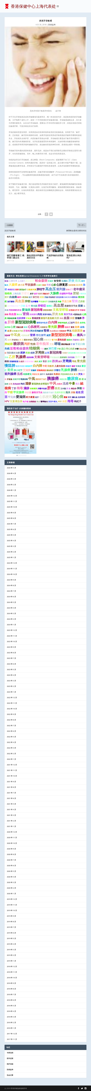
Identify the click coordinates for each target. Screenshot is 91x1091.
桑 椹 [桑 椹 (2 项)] (81, 379)
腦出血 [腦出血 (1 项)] (74, 397)
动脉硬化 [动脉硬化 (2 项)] (27, 374)
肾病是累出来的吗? (74, 256)
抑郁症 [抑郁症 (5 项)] (42, 305)
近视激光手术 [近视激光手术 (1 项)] (74, 310)
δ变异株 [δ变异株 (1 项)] (24, 297)
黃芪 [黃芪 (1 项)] (72, 327)
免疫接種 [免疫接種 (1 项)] (72, 285)
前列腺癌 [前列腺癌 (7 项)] (10, 374)
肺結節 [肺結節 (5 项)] (9, 344)
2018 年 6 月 (11, 1000)
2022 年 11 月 (12, 703)
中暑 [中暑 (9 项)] (72, 383)
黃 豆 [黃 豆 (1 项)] (21, 340)
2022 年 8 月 (11, 720)
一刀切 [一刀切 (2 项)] (22, 305)
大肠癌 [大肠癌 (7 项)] (54, 293)
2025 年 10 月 (12, 507)
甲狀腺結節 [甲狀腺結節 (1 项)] (54, 357)
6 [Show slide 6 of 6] (25, 455)
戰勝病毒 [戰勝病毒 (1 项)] (24, 379)
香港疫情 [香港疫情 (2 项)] (36, 318)
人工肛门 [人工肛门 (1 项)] (21, 281)
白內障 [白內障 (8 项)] (52, 322)
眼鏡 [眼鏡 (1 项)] (44, 285)
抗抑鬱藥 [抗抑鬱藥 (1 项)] (34, 301)
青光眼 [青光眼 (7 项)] (81, 361)
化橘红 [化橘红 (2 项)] (64, 280)
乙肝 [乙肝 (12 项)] (12, 356)
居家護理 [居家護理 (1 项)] (33, 314)
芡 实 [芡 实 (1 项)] (68, 388)
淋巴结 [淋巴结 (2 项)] (36, 297)
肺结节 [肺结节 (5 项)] (41, 289)
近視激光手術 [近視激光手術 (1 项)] (17, 331)
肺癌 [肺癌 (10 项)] (74, 370)
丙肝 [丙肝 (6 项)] (27, 344)
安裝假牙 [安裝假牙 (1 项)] (63, 331)
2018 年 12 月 (12, 966)
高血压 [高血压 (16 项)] (50, 288)
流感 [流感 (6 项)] (20, 374)
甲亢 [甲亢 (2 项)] (69, 330)
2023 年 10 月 (12, 641)
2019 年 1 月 (11, 961)
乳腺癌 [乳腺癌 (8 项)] (65, 370)
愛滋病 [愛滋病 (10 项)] (21, 396)
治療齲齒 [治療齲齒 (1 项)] (32, 401)
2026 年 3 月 (11, 479)
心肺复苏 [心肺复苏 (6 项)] (62, 284)
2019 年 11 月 (12, 905)
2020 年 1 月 (11, 893)
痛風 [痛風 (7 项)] (78, 281)
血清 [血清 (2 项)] (9, 330)
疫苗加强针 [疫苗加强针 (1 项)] (47, 310)
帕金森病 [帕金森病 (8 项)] (41, 281)
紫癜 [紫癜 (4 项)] (80, 305)
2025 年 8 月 (11, 518)
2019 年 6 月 (11, 933)
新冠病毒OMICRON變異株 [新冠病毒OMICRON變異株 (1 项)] (67, 297)
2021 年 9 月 (11, 781)
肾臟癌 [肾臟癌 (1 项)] (33, 370)
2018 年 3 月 (11, 1017)
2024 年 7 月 (11, 591)
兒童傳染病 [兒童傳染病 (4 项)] (16, 401)
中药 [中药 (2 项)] (45, 366)
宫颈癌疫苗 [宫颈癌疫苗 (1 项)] (13, 361)
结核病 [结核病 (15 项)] (34, 348)
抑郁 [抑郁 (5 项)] (27, 301)
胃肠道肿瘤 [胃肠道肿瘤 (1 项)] (11, 318)
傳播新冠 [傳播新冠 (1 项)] (11, 289)
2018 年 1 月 (11, 1028)
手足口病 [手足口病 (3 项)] (66, 301)
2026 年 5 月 (11, 468)
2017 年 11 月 (12, 1039)
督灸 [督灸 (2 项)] (77, 322)
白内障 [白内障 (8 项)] (37, 366)
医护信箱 (10, 1064)
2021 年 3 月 (11, 815)
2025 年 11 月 (12, 501)
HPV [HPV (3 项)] (7, 401)
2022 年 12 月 (12, 697)
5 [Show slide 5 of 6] (23, 455)
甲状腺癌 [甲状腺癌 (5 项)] (18, 392)
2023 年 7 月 (11, 658)
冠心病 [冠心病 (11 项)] (38, 339)
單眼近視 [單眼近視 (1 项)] (35, 374)
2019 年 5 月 (11, 938)
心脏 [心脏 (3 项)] (53, 284)
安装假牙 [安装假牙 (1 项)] (81, 370)
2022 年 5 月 (11, 737)
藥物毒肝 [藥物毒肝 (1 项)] (50, 370)
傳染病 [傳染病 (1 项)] (73, 388)
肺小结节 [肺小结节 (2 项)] (18, 370)
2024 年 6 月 (11, 597)
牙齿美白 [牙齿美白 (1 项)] (15, 340)
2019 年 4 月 (11, 944)
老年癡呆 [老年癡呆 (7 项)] (79, 289)
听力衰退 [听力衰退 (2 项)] (30, 397)
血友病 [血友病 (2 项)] (79, 284)
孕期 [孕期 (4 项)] (79, 388)
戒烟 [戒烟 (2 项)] (42, 297)
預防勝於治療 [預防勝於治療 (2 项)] (13, 352)
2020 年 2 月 (11, 888)
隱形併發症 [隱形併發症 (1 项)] (28, 340)
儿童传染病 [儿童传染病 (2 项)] (59, 366)
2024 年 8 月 (11, 585)
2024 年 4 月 (11, 608)
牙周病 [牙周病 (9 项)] (39, 352)
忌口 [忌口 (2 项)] (63, 348)
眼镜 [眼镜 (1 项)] (68, 289)
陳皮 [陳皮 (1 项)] (38, 401)
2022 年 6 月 (11, 731)
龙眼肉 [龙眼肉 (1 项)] (59, 384)
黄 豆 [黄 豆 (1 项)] (76, 374)
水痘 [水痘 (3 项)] (72, 318)
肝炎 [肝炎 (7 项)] (55, 314)
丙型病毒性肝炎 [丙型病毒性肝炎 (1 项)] (15, 310)
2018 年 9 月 (11, 983)
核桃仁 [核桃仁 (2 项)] (49, 305)
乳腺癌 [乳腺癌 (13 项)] (21, 356)
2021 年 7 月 (11, 793)
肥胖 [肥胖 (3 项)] (22, 352)
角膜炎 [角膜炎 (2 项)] (57, 374)
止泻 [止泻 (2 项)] (47, 352)
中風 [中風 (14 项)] (31, 378)
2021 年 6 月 (11, 798)
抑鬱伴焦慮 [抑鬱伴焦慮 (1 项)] (42, 388)
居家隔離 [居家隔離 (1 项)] (71, 357)
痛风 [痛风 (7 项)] (80, 335)
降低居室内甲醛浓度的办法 (35, 256)
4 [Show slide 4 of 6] (22, 455)
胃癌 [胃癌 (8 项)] (10, 370)
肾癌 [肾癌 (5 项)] (32, 335)
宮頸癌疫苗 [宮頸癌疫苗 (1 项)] (41, 370)
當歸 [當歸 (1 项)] (17, 289)
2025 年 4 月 (11, 540)
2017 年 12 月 (12, 1034)
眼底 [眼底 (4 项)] (57, 388)
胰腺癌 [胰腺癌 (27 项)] (53, 378)
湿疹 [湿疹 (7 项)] (28, 383)
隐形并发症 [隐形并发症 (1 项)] (20, 366)
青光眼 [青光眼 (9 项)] (52, 327)
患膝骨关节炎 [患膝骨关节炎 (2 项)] (70, 305)
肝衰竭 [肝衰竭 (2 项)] (26, 330)
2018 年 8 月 (11, 989)
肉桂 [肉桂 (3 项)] (39, 314)
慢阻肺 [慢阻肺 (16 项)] (10, 365)
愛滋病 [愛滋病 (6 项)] (26, 310)
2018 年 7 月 (11, 994)
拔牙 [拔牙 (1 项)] (36, 293)
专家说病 (10, 1053)
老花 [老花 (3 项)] (78, 392)
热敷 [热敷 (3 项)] (61, 314)
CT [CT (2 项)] (71, 289)
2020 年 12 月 (12, 832)
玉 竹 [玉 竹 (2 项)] (28, 305)
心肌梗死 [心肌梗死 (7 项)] (34, 327)
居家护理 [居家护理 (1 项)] (16, 379)
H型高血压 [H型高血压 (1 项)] (77, 314)
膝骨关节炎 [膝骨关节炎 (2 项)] (37, 392)
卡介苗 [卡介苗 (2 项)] (28, 392)
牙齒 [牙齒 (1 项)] (46, 297)
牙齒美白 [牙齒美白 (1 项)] (76, 340)
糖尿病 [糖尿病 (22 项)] (72, 378)
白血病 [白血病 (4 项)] (13, 297)
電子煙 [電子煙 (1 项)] (54, 340)
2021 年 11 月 (12, 770)
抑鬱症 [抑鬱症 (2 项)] (57, 370)
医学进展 (10, 1058)
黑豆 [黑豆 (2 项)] (77, 383)
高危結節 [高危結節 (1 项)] (16, 384)
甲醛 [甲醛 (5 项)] (10, 392)
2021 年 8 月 (11, 787)
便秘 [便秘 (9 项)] (76, 293)
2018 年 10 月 (12, 978)
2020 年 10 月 (12, 843)
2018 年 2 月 (11, 1022)
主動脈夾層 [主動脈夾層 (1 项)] (31, 289)
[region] (20, 434)
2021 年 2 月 (11, 821)
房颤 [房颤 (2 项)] (73, 392)
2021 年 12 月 (12, 765)
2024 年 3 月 (11, 613)
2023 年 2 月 (11, 686)
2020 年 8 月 (11, 854)
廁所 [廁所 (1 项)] (74, 335)
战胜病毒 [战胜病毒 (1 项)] (30, 357)
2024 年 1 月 (11, 625)
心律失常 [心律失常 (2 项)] (13, 280)
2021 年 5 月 (11, 804)
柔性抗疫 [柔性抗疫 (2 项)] (61, 339)
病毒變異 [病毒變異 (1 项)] (33, 388)
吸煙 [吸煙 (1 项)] (40, 293)
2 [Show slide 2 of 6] (18, 455)
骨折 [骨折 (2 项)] (45, 361)
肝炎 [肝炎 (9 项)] (71, 280)
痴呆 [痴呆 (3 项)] (68, 392)
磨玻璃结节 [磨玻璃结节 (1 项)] (30, 281)
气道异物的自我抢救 (55, 256)
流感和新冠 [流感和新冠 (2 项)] (59, 392)
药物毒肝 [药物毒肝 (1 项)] (52, 297)
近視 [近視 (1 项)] (10, 384)
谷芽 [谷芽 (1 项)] (9, 340)
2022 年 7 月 (11, 725)
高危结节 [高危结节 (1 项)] (28, 366)
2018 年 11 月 (12, 972)
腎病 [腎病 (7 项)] (75, 301)
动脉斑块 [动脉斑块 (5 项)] (77, 330)
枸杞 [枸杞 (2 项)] (23, 383)
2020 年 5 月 (11, 871)
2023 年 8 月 (11, 653)
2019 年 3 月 (11, 950)
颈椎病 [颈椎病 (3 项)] (8, 293)
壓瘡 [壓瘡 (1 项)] (65, 397)
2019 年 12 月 (12, 899)
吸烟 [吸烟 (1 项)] (6, 281)
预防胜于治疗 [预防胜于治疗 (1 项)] (41, 379)
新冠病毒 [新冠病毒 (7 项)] (37, 310)
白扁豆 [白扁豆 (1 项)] (39, 285)
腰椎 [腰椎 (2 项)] (49, 361)
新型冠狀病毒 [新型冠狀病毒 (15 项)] (25, 322)
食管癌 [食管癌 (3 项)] (57, 280)
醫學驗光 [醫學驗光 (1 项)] (44, 401)
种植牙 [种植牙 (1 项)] (68, 366)
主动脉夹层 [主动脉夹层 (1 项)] (52, 301)
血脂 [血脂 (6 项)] (66, 318)
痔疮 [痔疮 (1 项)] (61, 318)
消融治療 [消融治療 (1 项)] (19, 327)
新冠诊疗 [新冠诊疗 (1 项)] (23, 289)
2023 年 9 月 (11, 647)
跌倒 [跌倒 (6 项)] (55, 361)
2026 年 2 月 (11, 485)
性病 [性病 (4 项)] (32, 344)
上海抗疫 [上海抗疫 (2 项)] (16, 293)
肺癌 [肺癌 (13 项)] (61, 326)
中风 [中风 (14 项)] (52, 383)
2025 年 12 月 (12, 496)
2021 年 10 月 (12, 776)
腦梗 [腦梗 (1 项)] (73, 366)
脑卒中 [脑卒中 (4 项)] (79, 357)
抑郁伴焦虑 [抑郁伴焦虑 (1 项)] (62, 322)
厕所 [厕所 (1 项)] (46, 349)
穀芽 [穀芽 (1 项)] (19, 297)
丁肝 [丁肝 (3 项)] (13, 388)
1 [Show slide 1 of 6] (17, 455)
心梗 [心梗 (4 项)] (12, 327)
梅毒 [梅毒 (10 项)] (20, 388)
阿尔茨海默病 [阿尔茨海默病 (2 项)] (36, 330)
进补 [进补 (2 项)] (82, 339)
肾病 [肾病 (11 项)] (26, 314)
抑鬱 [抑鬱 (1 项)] (77, 349)
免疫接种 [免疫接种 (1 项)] (49, 374)
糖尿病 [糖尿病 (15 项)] (18, 343)
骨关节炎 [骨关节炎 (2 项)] (68, 314)
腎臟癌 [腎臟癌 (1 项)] (50, 281)
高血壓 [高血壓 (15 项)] (58, 305)
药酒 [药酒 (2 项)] (28, 352)
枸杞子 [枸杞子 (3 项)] (77, 401)
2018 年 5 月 (11, 1006)
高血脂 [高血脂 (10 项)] (19, 301)
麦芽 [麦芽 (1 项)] (40, 361)
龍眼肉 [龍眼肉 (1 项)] (69, 340)
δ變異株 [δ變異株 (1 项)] (82, 293)
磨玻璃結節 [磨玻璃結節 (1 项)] (65, 344)
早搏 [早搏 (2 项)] (48, 284)
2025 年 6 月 (11, 529)
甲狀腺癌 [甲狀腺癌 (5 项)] (30, 284)
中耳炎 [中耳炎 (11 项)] (15, 334)
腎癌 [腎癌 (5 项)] (46, 330)
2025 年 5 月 (11, 535)
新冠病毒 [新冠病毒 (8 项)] (56, 352)
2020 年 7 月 (11, 860)
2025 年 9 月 (11, 513)
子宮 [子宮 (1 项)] (42, 349)
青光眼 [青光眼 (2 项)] (34, 305)
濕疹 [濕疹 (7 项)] (26, 388)
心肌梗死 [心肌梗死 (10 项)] (45, 396)
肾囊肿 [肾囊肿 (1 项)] (65, 353)
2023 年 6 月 (11, 664)
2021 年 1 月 (11, 826)
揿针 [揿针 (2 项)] (7, 297)
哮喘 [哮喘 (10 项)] (57, 343)
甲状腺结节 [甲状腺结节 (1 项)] (43, 301)
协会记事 (10, 1075)
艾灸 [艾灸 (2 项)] (52, 344)
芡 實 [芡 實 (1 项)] (73, 344)
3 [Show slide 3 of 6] (20, 455)
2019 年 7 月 (11, 927)
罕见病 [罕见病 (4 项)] (11, 397)
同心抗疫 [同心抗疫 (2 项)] (70, 348)
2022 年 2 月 (11, 753)
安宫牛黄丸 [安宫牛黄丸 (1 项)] (52, 401)
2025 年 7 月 (11, 524)
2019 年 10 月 (12, 910)
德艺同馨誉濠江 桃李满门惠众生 (15, 256)
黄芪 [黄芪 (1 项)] (70, 397)
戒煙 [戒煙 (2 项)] (32, 352)
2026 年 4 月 (11, 473)
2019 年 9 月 (11, 916)
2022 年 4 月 (11, 742)
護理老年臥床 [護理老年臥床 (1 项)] (42, 322)
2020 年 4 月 (11, 877)
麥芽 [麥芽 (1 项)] (32, 293)
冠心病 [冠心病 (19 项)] (57, 396)
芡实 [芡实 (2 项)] (80, 374)
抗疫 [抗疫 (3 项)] (56, 318)
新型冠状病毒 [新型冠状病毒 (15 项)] (61, 334)
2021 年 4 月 (11, 809)
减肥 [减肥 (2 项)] (48, 335)
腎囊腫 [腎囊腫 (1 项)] (78, 366)
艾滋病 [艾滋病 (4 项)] (26, 370)
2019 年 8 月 (11, 921)
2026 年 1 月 (11, 490)
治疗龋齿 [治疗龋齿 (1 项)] (10, 301)
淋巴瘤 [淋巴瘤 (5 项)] (52, 348)
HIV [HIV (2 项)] (60, 401)
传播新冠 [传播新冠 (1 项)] (43, 327)
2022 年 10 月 (12, 709)
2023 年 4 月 (11, 675)
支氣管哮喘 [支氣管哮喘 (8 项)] (60, 310)
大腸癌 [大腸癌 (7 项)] (13, 284)
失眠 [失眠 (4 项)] (7, 348)
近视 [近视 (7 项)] (13, 348)
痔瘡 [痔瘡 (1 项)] (59, 301)
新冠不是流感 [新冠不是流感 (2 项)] (47, 318)
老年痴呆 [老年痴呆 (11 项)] (42, 343)
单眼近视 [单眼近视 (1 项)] (63, 379)
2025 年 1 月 (11, 557)
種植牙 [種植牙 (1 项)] (67, 327)
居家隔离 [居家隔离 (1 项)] (63, 357)
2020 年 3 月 (11, 882)
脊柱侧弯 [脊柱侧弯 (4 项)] (41, 335)
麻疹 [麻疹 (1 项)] (25, 327)
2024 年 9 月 (11, 580)
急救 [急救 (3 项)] (77, 327)
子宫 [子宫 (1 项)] (59, 349)
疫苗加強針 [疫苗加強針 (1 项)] (29, 361)
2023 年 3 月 (11, 681)
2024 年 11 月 (12, 568)
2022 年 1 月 (11, 759)
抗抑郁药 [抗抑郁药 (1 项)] (81, 397)
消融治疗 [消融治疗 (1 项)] (46, 293)
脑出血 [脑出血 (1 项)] (19, 314)
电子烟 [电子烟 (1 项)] (25, 401)
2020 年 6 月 (11, 865)
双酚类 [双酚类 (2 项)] (50, 366)
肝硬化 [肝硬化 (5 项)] (25, 293)
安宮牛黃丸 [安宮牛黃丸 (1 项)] (47, 314)
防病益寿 (52, 24)
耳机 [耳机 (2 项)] (74, 361)
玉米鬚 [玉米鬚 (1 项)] (63, 388)
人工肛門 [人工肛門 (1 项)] (71, 322)
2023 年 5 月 (11, 669)
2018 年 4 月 (11, 1011)
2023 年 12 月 (12, 630)
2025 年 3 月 (11, 546)
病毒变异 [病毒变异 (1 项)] (47, 340)
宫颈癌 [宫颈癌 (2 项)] (78, 318)
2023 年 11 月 (12, 636)
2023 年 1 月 (11, 692)
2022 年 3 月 (11, 748)
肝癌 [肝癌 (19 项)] (50, 387)
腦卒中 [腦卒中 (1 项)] (42, 374)
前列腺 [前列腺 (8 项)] (60, 289)
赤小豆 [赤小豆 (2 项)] (21, 284)
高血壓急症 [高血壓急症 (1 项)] (54, 331)
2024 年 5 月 (11, 602)
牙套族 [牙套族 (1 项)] (28, 318)
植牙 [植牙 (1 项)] (30, 297)
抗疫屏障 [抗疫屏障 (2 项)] (21, 318)
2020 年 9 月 (11, 849)
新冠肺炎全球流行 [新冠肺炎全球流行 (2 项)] (40, 383)
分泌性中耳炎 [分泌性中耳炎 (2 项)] (65, 293)
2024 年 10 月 (12, 574)
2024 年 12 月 (12, 563)
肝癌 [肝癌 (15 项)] (11, 322)
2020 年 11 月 (12, 837)
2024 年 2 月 (11, 619)
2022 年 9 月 (11, 714)
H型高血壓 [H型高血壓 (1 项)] (25, 335)
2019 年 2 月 (11, 955)
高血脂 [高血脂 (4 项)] (12, 314)
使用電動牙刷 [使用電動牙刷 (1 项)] (12, 306)
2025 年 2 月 (11, 552)
